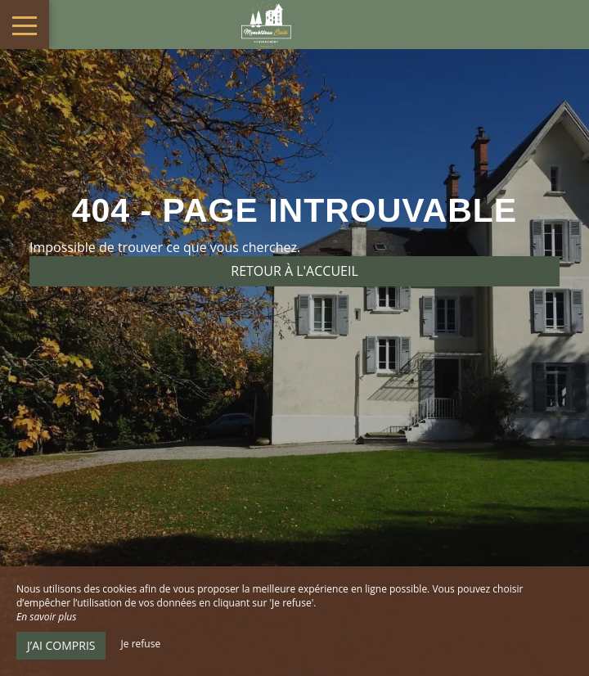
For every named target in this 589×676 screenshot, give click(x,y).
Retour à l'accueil (294, 271)
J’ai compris (61, 645)
